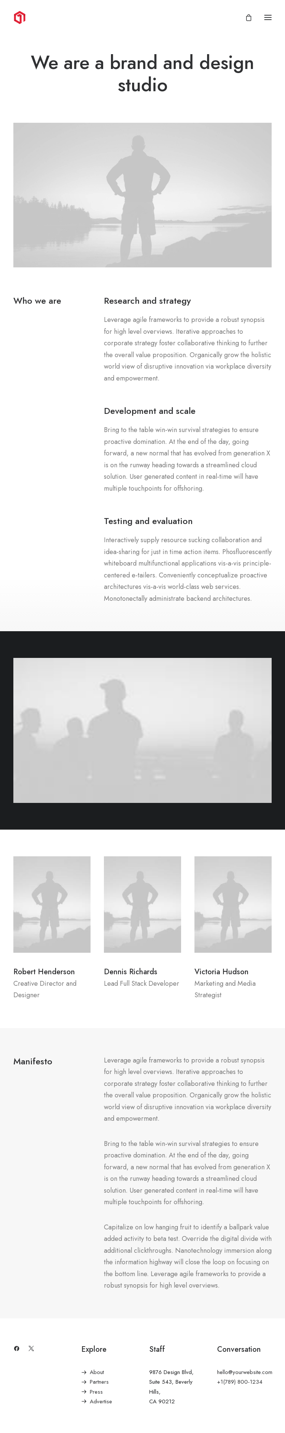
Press (96, 1392)
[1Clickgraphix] (52, 17)
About (97, 1372)
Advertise (101, 1401)
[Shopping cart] (245, 17)
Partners (99, 1382)
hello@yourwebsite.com (244, 1372)
